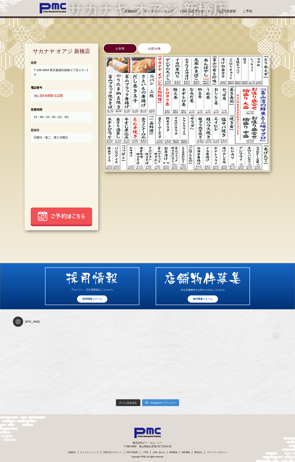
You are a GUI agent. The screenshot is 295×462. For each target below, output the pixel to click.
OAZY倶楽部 (226, 11)
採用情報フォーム (92, 298)
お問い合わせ (159, 452)
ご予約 (247, 11)
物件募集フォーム (203, 298)
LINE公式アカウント (195, 11)
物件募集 (186, 452)
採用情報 (173, 452)
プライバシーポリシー (217, 452)
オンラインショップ (159, 11)
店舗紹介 (130, 11)
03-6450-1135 (51, 96)
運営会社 (198, 452)
